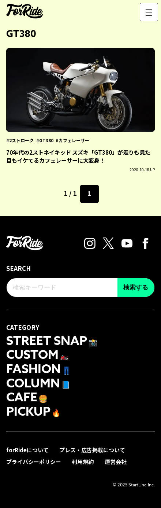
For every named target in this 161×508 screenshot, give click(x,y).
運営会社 (116, 460)
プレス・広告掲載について (93, 449)
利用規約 (83, 460)
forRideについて (27, 449)
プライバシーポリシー (33, 460)
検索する (135, 287)
